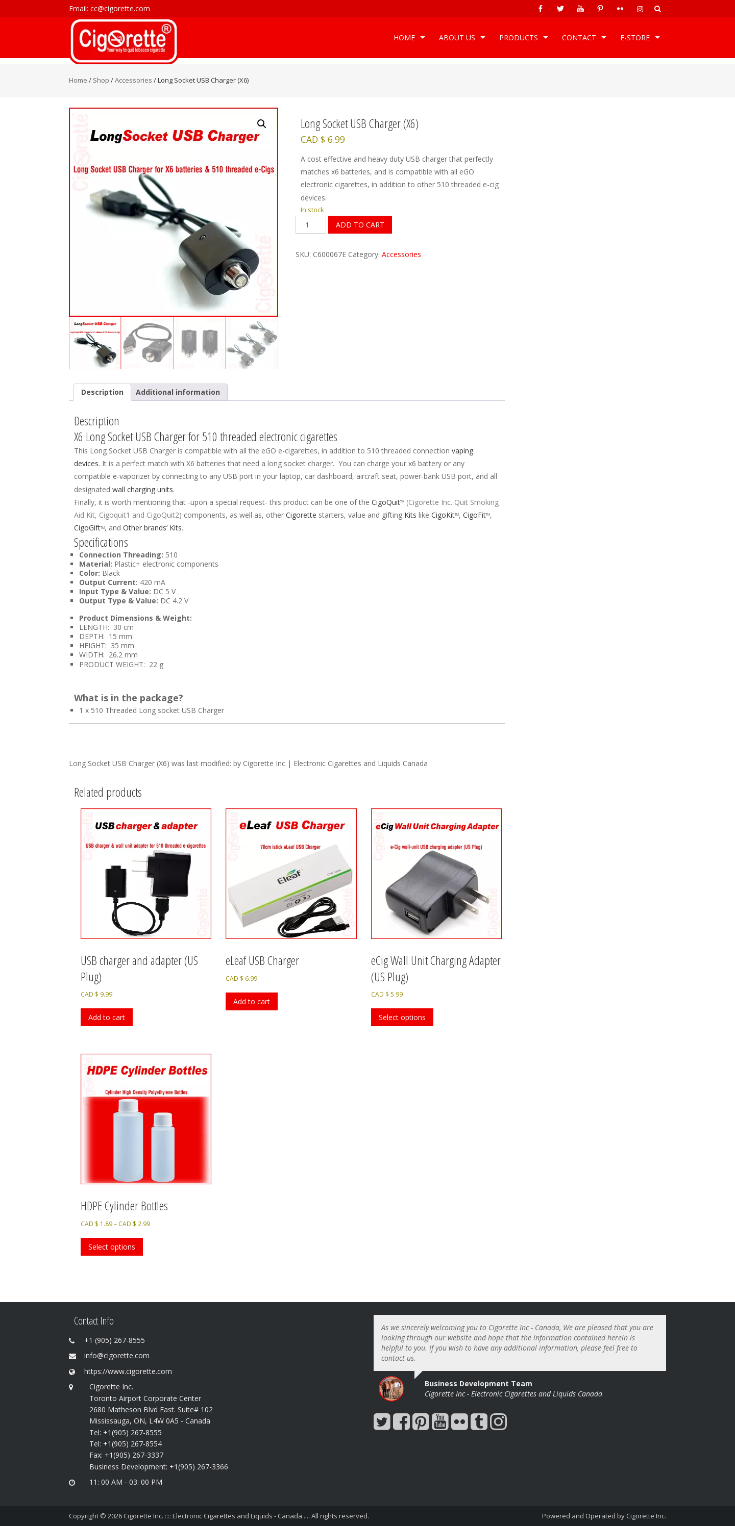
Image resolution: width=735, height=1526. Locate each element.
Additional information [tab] (178, 392)
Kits (410, 515)
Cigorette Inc (429, 502)
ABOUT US (457, 37)
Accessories (133, 80)
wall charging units (142, 489)
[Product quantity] (311, 225)
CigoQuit (386, 502)
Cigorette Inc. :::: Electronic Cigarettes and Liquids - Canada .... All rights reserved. (246, 1515)
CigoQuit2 (162, 515)
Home (404, 37)
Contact (579, 37)
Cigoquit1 (114, 515)
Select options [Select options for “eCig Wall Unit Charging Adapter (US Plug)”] (402, 1017)
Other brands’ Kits (152, 527)
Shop (101, 80)
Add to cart (360, 225)
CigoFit (474, 515)
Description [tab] (102, 392)
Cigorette (301, 515)
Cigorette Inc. (646, 1515)
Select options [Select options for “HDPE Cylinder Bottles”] (111, 1247)
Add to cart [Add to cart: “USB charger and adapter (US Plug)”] (106, 1017)
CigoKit (443, 515)
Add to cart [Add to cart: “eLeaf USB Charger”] (251, 1001)
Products (518, 37)
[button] (262, 124)
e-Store (635, 37)
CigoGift (87, 527)
